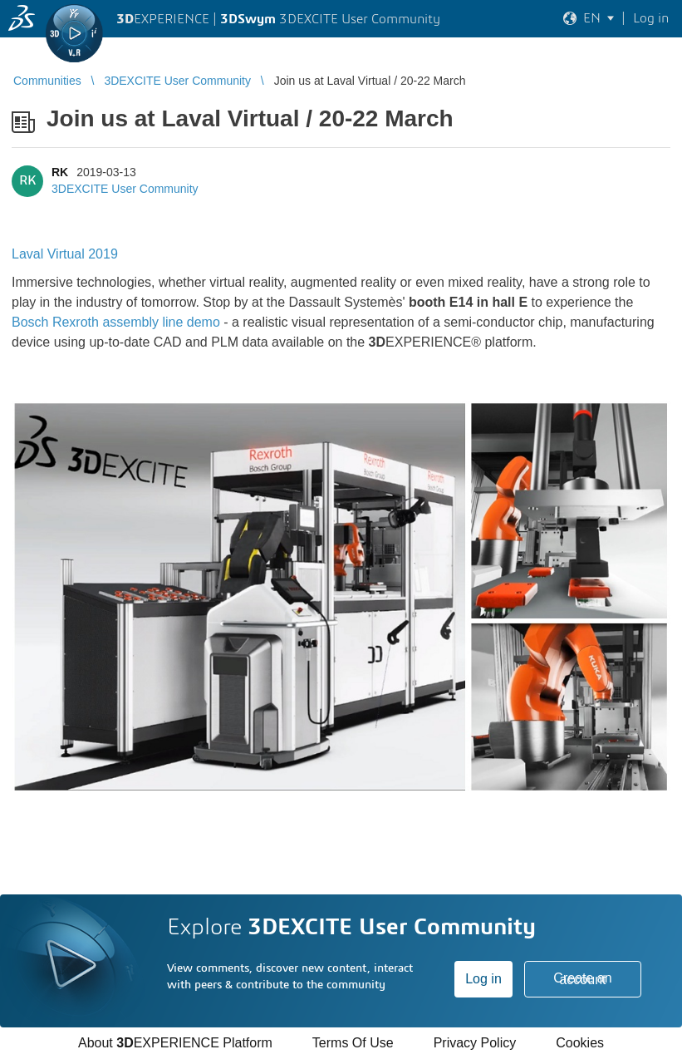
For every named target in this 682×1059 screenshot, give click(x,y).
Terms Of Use (353, 1043)
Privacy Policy (475, 1043)
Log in (483, 979)
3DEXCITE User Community (125, 188)
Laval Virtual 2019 (65, 254)
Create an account (582, 979)
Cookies (580, 1043)
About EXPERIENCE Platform (175, 1043)
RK (60, 172)
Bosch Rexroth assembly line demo (116, 322)
